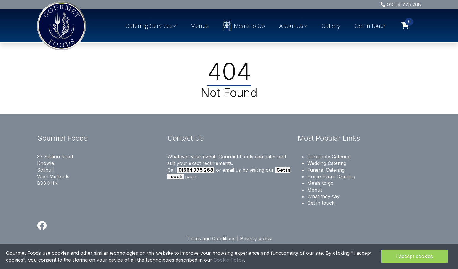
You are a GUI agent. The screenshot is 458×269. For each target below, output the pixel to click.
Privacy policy (255, 238)
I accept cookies (414, 256)
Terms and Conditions (211, 238)
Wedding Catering (326, 163)
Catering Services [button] (148, 25)
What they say (323, 196)
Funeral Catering (326, 170)
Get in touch (371, 25)
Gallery (330, 25)
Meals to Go (244, 26)
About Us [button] (291, 25)
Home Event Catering (331, 176)
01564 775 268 (401, 4)
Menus (199, 25)
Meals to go (320, 183)
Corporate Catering (328, 157)
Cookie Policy (229, 260)
